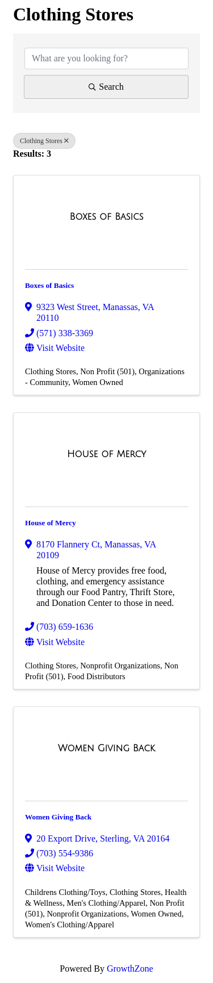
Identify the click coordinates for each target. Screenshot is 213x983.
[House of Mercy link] (106, 454)
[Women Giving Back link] (106, 748)
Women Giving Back (58, 817)
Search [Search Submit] (106, 86)
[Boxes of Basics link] (107, 217)
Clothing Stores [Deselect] (44, 141)
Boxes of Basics (49, 285)
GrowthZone (130, 968)
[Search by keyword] (106, 58)
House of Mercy (50, 522)
